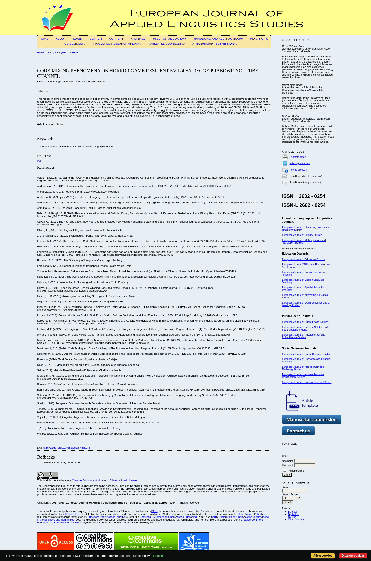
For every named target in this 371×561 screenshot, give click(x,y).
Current (116, 38)
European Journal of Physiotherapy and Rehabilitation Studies (303, 336)
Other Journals (296, 519)
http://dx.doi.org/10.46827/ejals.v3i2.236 (66, 447)
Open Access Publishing (252, 514)
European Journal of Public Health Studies (305, 322)
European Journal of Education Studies (303, 259)
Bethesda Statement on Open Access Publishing (168, 516)
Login (77, 38)
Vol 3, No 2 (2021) (57, 52)
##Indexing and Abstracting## (218, 38)
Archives (138, 38)
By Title (292, 517)
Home (44, 38)
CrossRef (70, 514)
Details (158, 555)
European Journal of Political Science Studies (307, 382)
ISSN (154, 511)
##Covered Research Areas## (117, 43)
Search (96, 38)
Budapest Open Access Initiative (106, 516)
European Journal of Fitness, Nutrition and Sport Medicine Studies (305, 328)
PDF (39, 161)
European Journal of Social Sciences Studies (306, 354)
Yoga (74, 52)
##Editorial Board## (169, 38)
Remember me (296, 471)
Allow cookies (322, 555)
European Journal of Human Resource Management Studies (303, 375)
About (61, 38)
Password (287, 465)
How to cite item (298, 169)
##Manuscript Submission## (214, 43)
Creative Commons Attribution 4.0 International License (104, 480)
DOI (78, 514)
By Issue (293, 511)
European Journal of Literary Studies (302, 235)
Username (288, 461)
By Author (293, 514)
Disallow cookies (353, 555)
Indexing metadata (300, 163)
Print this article (298, 157)
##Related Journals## (167, 43)
